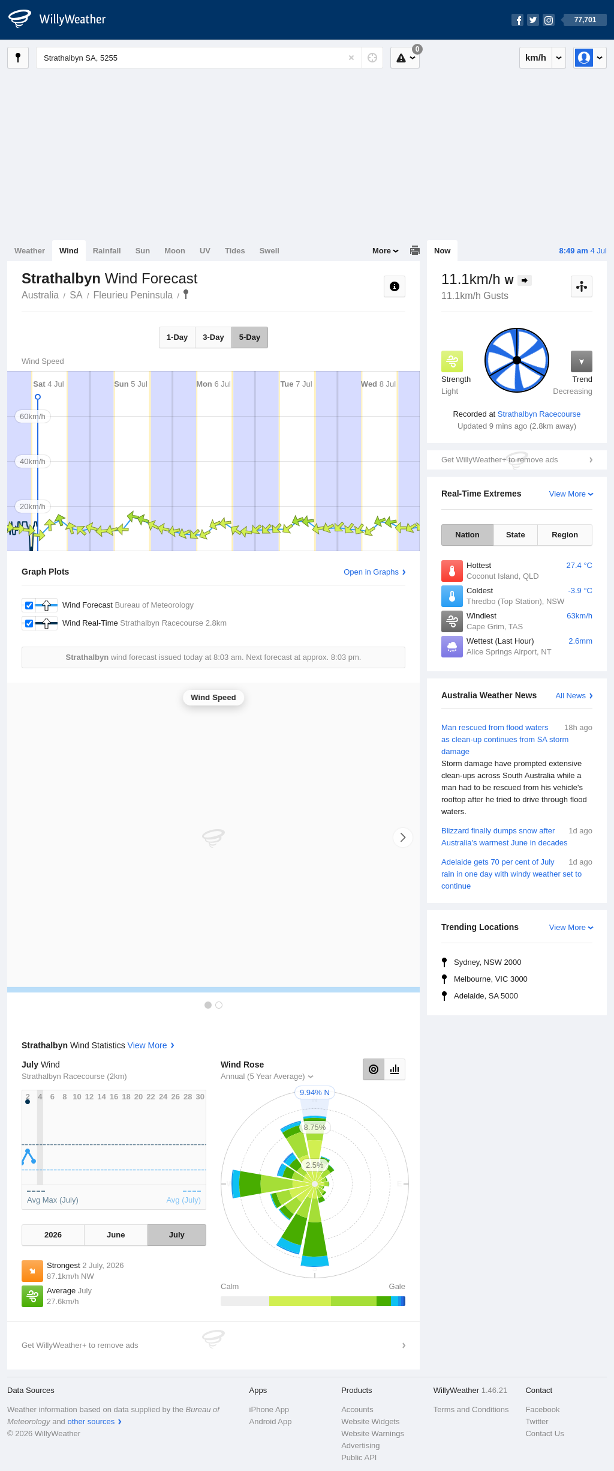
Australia (40, 295)
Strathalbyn (186, 294)
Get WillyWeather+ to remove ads (499, 459)
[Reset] (351, 57)
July (177, 1234)
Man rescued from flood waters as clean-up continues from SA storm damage (516, 770)
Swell (269, 250)
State (515, 534)
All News (570, 695)
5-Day (249, 337)
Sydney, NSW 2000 (487, 962)
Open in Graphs (371, 571)
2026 (53, 1234)
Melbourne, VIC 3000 (491, 978)
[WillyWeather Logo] (63, 19)
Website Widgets (370, 1421)
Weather (29, 250)
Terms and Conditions (471, 1409)
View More (567, 493)
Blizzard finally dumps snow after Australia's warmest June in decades (516, 836)
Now (442, 250)
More (381, 250)
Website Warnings (372, 1433)
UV (205, 250)
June (116, 1234)
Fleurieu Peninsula (133, 295)
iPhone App (269, 1409)
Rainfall (107, 250)
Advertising (360, 1445)
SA (76, 295)
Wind (69, 250)
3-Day (213, 337)
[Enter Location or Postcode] (209, 57)
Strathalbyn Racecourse (539, 413)
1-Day (177, 337)
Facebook (542, 1409)
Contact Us (544, 1433)
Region (565, 534)
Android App (270, 1421)
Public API (359, 1457)
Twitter (536, 1421)
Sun (143, 250)
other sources (91, 1421)
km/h (535, 57)
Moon (174, 250)
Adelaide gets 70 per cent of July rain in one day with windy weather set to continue (516, 873)
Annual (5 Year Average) (263, 1076)
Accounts (357, 1409)
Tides (235, 250)
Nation (467, 534)
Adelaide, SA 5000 (486, 995)
